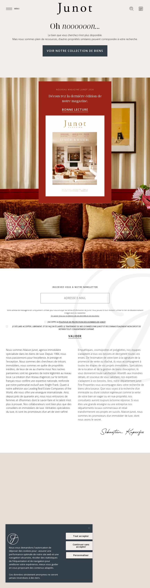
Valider (75, 336)
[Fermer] (89, 528)
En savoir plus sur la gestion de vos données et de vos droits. (75, 316)
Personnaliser (81, 555)
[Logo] (74, 9)
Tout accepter (81, 536)
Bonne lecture (75, 110)
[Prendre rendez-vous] (141, 9)
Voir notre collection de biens (75, 51)
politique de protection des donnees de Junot (82, 322)
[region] (49, 553)
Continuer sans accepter (81, 545)
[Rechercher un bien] (131, 9)
